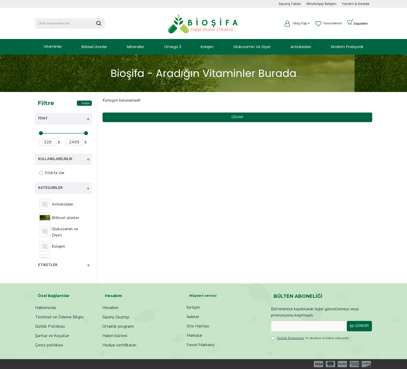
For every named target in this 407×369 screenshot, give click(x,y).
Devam (237, 117)
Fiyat (43, 118)
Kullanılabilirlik (55, 159)
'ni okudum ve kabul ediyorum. (310, 338)
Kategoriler (50, 188)
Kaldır (86, 103)
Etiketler (47, 265)
